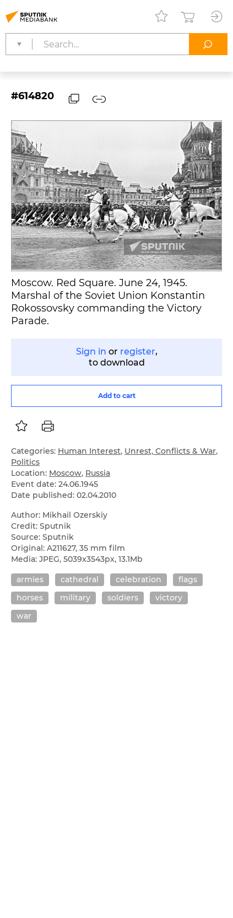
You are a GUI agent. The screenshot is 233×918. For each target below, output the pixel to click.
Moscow (65, 473)
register (137, 351)
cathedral (80, 579)
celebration (138, 579)
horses (30, 598)
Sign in (91, 351)
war (24, 616)
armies (30, 579)
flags (187, 579)
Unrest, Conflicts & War (170, 451)
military (75, 598)
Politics (25, 462)
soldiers (122, 598)
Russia (97, 473)
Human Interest (89, 451)
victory (168, 598)
